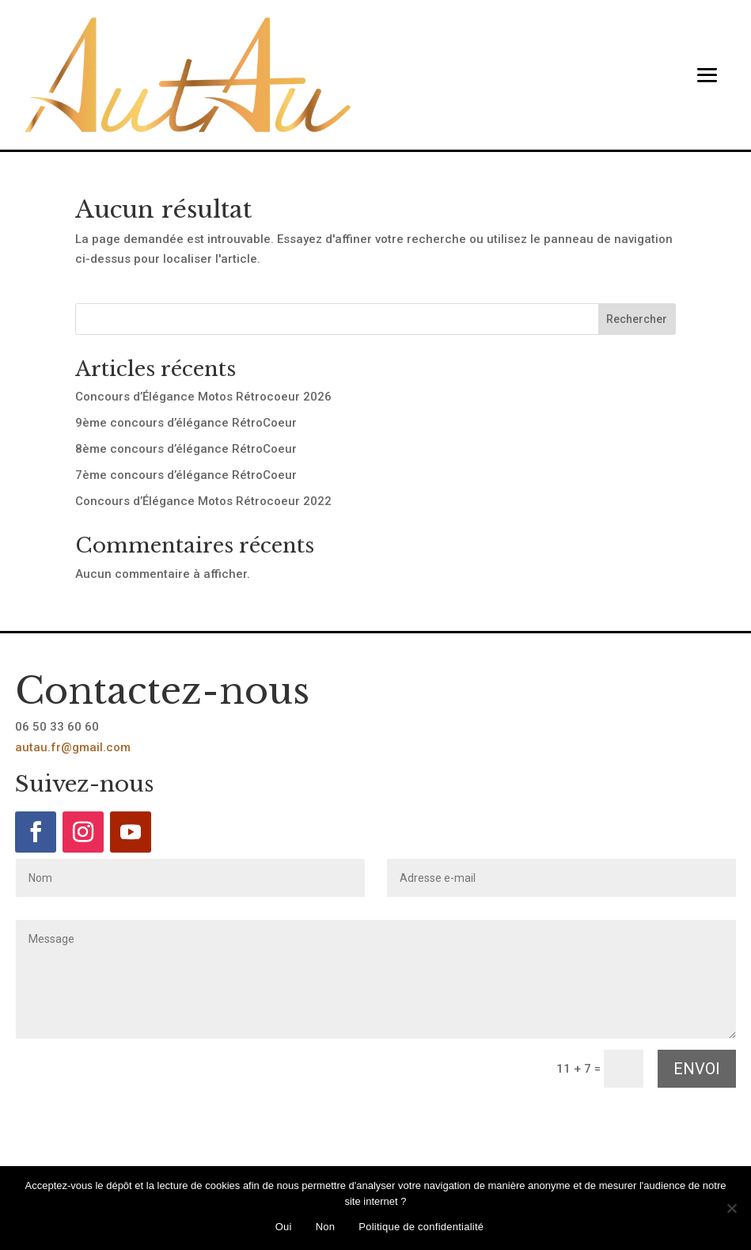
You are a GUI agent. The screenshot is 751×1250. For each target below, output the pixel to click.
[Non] (731, 1208)
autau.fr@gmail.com (73, 747)
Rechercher (636, 319)
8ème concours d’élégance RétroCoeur (186, 449)
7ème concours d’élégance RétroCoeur (186, 475)
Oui (283, 1227)
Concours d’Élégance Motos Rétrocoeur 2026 (203, 396)
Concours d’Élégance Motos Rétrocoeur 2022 (203, 501)
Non (326, 1227)
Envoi (696, 1068)
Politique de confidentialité (421, 1227)
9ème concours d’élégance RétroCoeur (186, 423)
